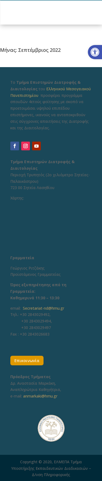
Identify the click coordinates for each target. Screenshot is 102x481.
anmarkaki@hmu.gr (40, 396)
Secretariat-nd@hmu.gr (43, 308)
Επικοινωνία (26, 360)
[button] (95, 52)
